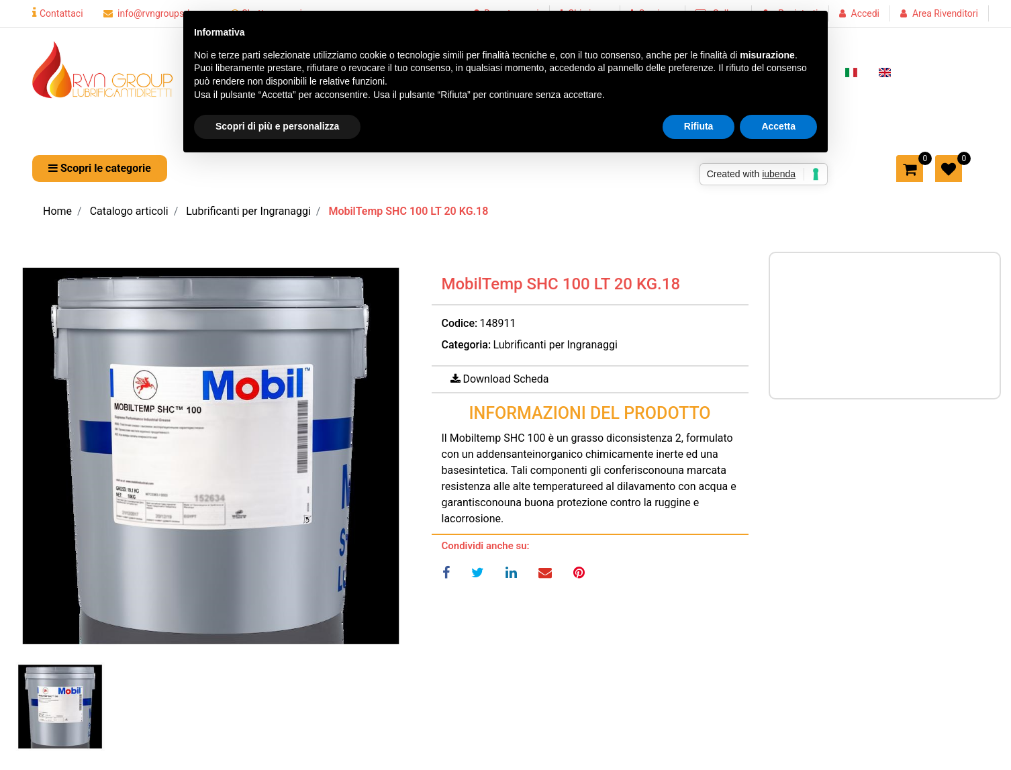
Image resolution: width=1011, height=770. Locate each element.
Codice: (460, 323)
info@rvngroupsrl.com (157, 13)
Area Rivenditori (945, 13)
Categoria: (466, 344)
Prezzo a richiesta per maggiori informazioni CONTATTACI (875, 323)
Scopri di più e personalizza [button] (277, 126)
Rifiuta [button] (699, 126)
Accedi (865, 13)
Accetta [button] (778, 126)
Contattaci (57, 13)
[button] (99, 168)
